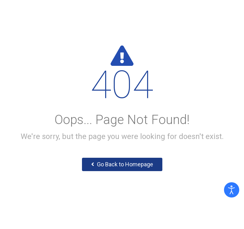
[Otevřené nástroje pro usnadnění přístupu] (231, 190)
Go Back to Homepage (122, 164)
